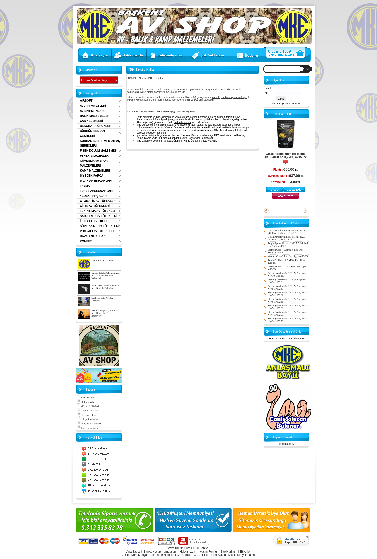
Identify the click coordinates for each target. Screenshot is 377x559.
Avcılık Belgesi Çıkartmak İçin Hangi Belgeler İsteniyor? (105, 313)
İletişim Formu (208, 551)
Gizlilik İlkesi (86, 397)
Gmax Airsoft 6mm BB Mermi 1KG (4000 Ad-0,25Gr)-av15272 (286, 155)
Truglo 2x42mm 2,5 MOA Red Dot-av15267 (286, 261)
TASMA (85, 185)
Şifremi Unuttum (291, 103)
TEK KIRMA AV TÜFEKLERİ (98, 211)
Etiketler (245, 551)
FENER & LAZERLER (94, 155)
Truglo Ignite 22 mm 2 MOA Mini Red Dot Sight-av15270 (288, 244)
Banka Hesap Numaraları (160, 551)
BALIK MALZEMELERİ (95, 116)
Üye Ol (276, 103)
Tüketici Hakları (87, 410)
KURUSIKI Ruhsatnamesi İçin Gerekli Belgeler (105, 286)
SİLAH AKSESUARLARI (96, 180)
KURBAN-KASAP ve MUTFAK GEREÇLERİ (100, 143)
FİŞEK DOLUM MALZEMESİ (99, 150)
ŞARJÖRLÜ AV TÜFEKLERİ (98, 216)
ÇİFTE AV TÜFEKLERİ (95, 206)
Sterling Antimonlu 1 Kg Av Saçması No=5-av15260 (287, 307)
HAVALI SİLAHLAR (93, 236)
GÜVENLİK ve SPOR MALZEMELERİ (94, 163)
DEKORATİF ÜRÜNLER (95, 126)
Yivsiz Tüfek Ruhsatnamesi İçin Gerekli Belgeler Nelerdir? (105, 276)
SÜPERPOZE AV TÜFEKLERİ (99, 226)
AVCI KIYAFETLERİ (93, 105)
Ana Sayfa (133, 551)
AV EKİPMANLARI (92, 110)
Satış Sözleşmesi (87, 428)
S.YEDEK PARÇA (91, 175)
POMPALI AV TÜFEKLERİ (97, 231)
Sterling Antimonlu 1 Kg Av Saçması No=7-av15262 (287, 294)
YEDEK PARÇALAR (93, 196)
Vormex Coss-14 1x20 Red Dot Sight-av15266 (287, 268)
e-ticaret (153, 555)
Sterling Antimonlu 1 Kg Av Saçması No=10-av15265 (287, 274)
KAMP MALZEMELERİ (95, 170)
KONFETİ (86, 241)
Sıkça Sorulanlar (87, 419)
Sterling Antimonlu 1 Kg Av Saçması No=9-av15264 (287, 281)
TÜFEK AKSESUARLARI (96, 191)
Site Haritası (228, 551)
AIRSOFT (86, 100)
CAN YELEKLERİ (91, 121)
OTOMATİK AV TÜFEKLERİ (98, 201)
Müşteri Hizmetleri (89, 423)
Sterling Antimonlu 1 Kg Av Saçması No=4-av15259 (287, 313)
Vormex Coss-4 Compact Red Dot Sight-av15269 (285, 251)
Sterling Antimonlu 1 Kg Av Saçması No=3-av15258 (287, 320)
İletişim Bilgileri (87, 415)
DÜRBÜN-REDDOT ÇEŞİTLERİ (93, 133)
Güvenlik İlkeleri (88, 406)
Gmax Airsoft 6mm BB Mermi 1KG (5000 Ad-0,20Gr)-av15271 (286, 238)
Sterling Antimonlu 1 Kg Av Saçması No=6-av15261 (287, 300)
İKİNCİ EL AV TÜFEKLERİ (97, 221)
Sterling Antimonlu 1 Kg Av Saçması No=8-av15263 (287, 287)
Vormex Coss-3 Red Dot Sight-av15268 (288, 256)
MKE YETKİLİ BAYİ (102, 260)
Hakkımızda (85, 402)
